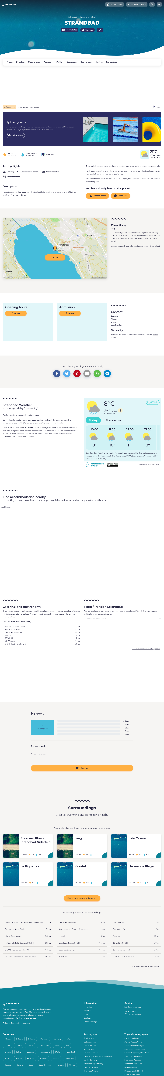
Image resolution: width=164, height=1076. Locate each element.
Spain (31, 1065)
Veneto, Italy (89, 1049)
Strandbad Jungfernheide (134, 1049)
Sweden (55, 1059)
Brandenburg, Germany (93, 1064)
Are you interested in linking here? (146, 649)
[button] (114, 4)
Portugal (30, 1059)
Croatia (8, 1052)
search (147, 238)
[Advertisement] (75, 85)
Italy (67, 1045)
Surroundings (111, 62)
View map (87, 30)
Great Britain (43, 1045)
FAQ (86, 1014)
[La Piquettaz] (11, 865)
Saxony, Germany (91, 1067)
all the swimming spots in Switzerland (145, 246)
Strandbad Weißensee (133, 1064)
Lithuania (30, 1052)
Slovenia (20, 1065)
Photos (9, 62)
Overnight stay (86, 62)
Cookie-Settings (90, 1022)
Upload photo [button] (97, 196)
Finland (7, 1045)
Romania (43, 1059)
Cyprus (72, 1065)
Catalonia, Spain (90, 1042)
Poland (19, 1059)
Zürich (93, 17)
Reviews (99, 62)
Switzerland (72, 17)
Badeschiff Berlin (131, 1067)
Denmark (44, 1039)
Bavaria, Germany (91, 1053)
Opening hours (34, 62)
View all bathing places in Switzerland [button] (82, 898)
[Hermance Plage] (119, 865)
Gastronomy (71, 62)
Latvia (18, 1052)
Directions (20, 62)
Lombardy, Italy (90, 1046)
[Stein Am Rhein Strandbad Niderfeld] (11, 837)
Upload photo (15, 135)
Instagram (25, 1023)
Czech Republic (45, 1065)
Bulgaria (31, 1039)
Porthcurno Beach (131, 1038)
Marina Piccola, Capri (133, 1042)
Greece (30, 1045)
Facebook (15, 1023)
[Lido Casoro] (119, 837)
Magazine (88, 1007)
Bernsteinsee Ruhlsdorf (133, 1071)
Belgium (19, 1039)
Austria (7, 1059)
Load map (55, 257)
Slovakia (8, 1065)
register (16, 313)
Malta (57, 1052)
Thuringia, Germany (92, 1071)
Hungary (60, 1065)
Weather (59, 62)
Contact (87, 1018)
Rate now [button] (120, 196)
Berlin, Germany (90, 1060)
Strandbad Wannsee (132, 1060)
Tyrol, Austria (89, 1038)
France (18, 1045)
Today (93, 420)
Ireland (57, 1045)
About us (87, 1011)
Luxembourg (44, 1052)
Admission (48, 62)
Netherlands (70, 1052)
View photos (69, 30)
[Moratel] (65, 865)
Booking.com (6, 507)
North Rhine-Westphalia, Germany (98, 1056)
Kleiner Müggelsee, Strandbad (136, 1053)
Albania (8, 1039)
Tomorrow (113, 420)
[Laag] (65, 837)
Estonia (69, 1039)
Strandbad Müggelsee (133, 1056)
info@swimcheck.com (132, 1007)
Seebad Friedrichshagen (134, 1046)
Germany (57, 1039)
